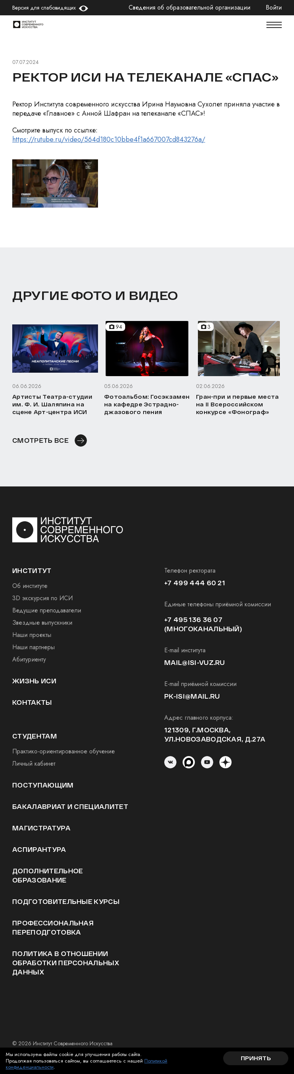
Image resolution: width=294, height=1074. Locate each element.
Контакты (32, 702)
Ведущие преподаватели (46, 610)
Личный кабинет (34, 763)
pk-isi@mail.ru (192, 696)
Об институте (29, 585)
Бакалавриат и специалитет (70, 806)
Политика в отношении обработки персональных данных (65, 963)
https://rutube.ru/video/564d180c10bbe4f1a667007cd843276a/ (108, 139)
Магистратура (41, 828)
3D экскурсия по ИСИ (42, 598)
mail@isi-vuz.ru (194, 662)
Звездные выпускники (42, 622)
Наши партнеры (33, 647)
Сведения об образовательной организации (189, 7)
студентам (34, 736)
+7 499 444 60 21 (194, 582)
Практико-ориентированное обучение (63, 751)
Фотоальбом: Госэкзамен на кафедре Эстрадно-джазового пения (146, 404)
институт (32, 570)
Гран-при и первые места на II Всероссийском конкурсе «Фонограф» (237, 404)
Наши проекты (31, 634)
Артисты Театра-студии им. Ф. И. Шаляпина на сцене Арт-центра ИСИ (52, 404)
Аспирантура (39, 849)
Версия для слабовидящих (44, 7)
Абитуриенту (29, 659)
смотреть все (40, 440)
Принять (256, 1058)
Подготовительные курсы (65, 901)
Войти (274, 7)
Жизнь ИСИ (34, 680)
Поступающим (43, 785)
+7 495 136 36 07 (193, 619)
